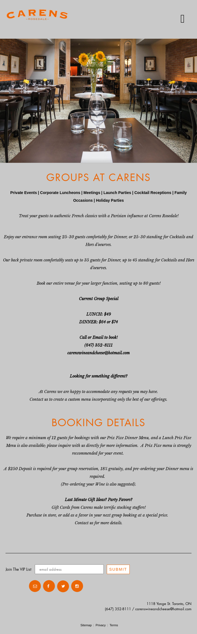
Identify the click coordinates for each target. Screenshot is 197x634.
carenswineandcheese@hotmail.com (163, 608)
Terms (114, 625)
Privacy (100, 625)
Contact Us (16, 586)
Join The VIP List (18, 569)
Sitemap (86, 625)
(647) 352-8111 (118, 608)
